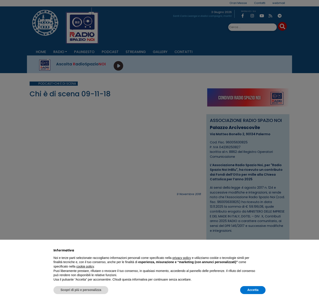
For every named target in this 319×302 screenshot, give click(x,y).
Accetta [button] (252, 290)
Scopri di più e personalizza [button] (81, 290)
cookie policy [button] (85, 266)
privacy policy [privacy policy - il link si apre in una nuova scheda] (182, 258)
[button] (263, 250)
